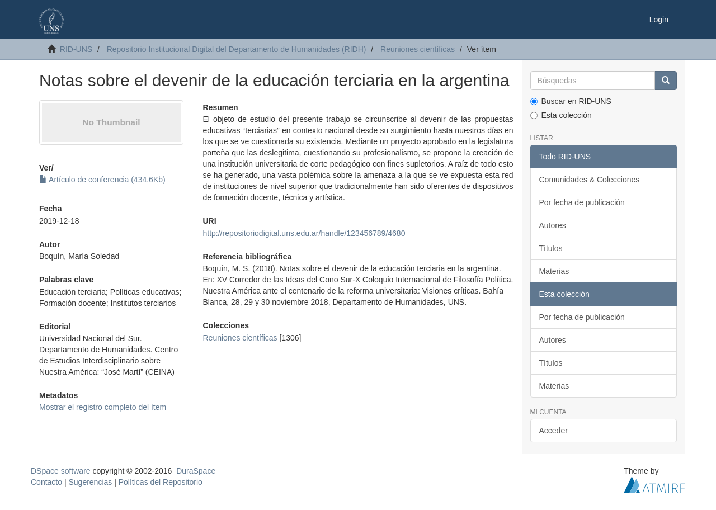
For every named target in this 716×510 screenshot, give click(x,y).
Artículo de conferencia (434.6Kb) (102, 179)
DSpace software (61, 470)
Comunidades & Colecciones (589, 179)
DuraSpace (195, 470)
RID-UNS (76, 49)
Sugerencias (90, 482)
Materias (554, 271)
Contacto (46, 482)
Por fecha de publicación (582, 202)
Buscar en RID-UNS (570, 101)
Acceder (553, 430)
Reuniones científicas (417, 49)
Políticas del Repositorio (160, 482)
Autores (552, 225)
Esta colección (561, 115)
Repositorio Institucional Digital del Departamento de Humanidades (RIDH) (236, 49)
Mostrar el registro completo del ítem (102, 407)
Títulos (551, 248)
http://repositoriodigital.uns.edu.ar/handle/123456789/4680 (303, 233)
